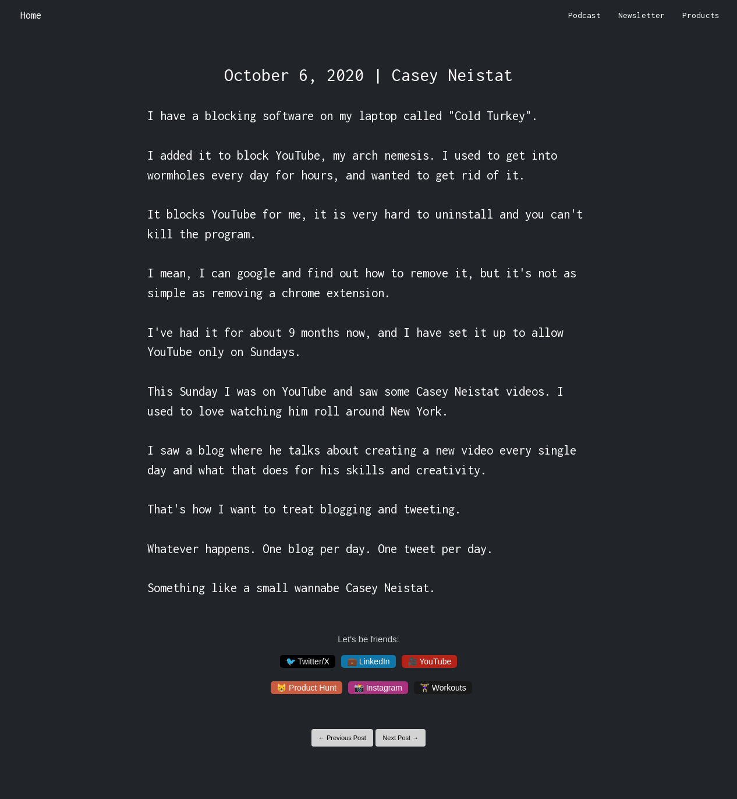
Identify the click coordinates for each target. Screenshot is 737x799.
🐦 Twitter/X (307, 661)
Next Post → (400, 737)
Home (30, 15)
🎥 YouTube (430, 661)
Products (701, 15)
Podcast (584, 15)
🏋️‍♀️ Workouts (443, 687)
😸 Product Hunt (306, 687)
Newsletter (641, 15)
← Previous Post (342, 737)
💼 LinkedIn (368, 661)
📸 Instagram (378, 687)
